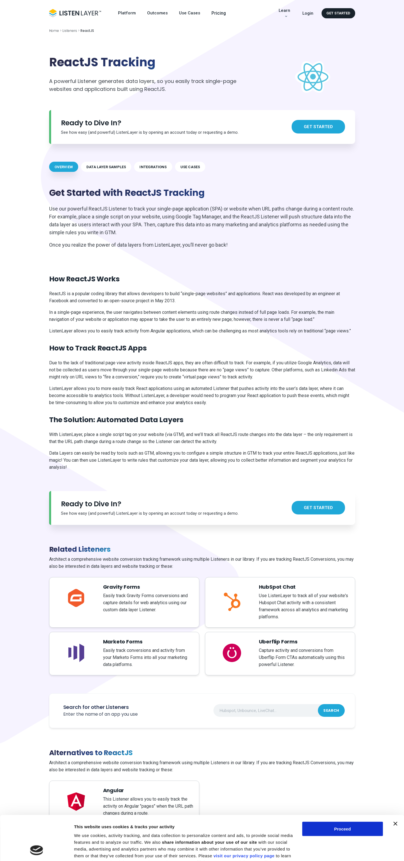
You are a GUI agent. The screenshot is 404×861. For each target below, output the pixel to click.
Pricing (218, 13)
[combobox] (279, 710)
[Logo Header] (75, 13)
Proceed (342, 787)
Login (307, 13)
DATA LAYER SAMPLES (106, 167)
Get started (338, 13)
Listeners (69, 30)
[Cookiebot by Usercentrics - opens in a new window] (36, 850)
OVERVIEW (63, 167)
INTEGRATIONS (153, 167)
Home (54, 30)
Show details (87, 849)
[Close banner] (395, 782)
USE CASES (190, 167)
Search (331, 710)
